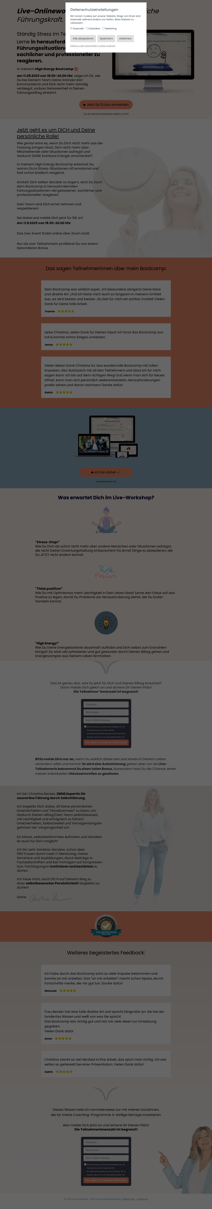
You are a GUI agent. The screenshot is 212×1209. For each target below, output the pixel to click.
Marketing (110, 28)
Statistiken (93, 28)
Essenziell (77, 28)
